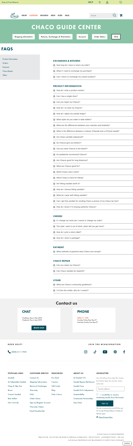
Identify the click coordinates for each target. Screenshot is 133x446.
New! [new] (24, 15)
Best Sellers (12, 398)
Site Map (121, 437)
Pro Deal (55, 377)
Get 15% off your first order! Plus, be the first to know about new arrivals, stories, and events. (110, 380)
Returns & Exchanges (38, 385)
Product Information (10, 59)
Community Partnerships (83, 398)
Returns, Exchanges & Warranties (55, 36)
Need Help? (15, 344)
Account (82, 36)
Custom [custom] (34, 15)
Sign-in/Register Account (40, 402)
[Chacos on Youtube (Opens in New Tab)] (105, 351)
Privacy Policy (94, 437)
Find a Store (57, 394)
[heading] (104, 344)
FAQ (32, 394)
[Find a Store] (99, 2)
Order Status (99, 36)
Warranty (34, 390)
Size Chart (78, 402)
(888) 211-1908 (17, 351)
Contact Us (34, 377)
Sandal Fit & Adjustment (83, 390)
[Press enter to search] (114, 15)
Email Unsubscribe (37, 410)
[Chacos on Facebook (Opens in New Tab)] (124, 351)
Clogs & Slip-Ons (15, 385)
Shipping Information (24, 36)
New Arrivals (13, 402)
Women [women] (44, 15)
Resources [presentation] (57, 373)
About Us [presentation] (78, 373)
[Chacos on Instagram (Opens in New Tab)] (86, 351)
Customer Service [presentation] (39, 373)
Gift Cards (56, 385)
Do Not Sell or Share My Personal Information (68, 437)
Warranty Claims (37, 406)
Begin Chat (39, 328)
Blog (53, 390)
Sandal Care (79, 385)
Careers (55, 381)
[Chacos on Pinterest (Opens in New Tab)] (115, 351)
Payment (6, 67)
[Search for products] (100, 15)
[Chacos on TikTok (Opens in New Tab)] (95, 351)
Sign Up (105, 403)
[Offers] (121, 2)
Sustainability (79, 394)
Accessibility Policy (108, 437)
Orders (5, 63)
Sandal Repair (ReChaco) (84, 381)
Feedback (127, 443)
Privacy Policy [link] (109, 410)
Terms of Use (43, 437)
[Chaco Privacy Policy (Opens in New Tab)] (104, 417)
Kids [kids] (60, 15)
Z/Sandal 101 (80, 377)
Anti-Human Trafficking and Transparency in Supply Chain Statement (96, 440)
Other (5, 75)
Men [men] (53, 15)
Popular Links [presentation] (15, 373)
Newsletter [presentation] (102, 373)
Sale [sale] (67, 15)
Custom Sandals (14, 394)
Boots (10, 390)
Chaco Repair (8, 71)
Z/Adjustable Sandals (17, 381)
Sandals (11, 377)
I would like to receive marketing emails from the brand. (110, 395)
